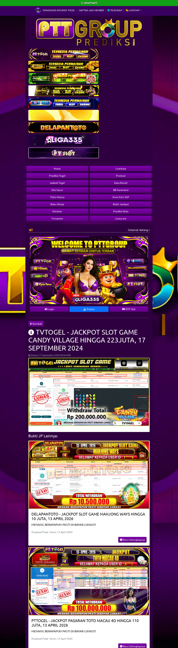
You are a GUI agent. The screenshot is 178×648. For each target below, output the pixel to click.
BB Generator (121, 190)
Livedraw (121, 168)
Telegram (114, 10)
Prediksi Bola (120, 211)
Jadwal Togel (57, 182)
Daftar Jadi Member (91, 10)
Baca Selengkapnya (132, 539)
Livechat (133, 10)
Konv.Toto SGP (121, 197)
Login (49, 309)
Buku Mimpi (57, 204)
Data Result (121, 182)
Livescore (120, 218)
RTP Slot (129, 309)
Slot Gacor (57, 190)
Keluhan (57, 211)
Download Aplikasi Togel (55, 10)
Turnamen (57, 218)
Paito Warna (57, 197)
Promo (88, 309)
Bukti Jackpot (121, 204)
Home (57, 168)
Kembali (36, 323)
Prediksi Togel (57, 175)
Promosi (121, 175)
